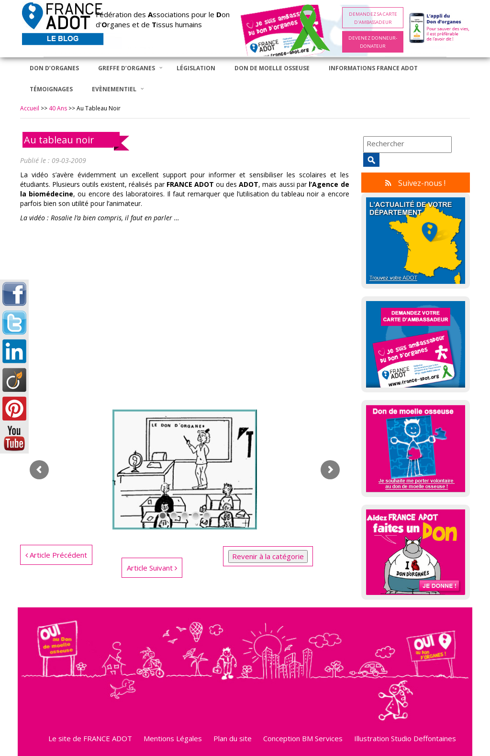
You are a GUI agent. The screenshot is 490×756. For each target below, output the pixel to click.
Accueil (29, 108)
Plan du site (232, 738)
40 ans (58, 108)
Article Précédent (56, 555)
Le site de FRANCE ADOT (90, 738)
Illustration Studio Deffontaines (405, 738)
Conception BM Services (303, 738)
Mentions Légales (173, 738)
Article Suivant (152, 567)
